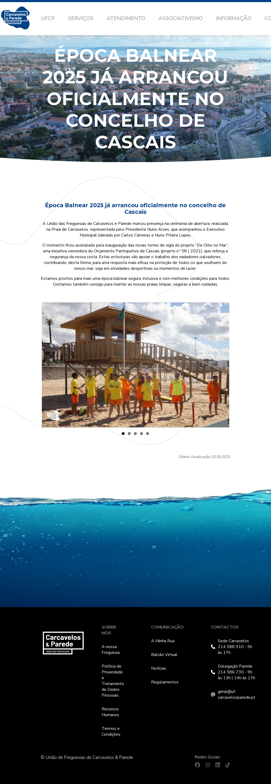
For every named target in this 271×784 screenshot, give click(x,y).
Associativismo (181, 18)
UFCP (48, 18)
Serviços (80, 18)
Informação (233, 18)
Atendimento (126, 18)
